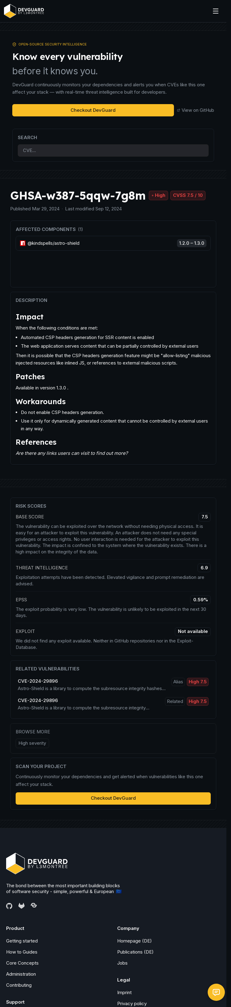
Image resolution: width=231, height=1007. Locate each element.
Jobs (122, 963)
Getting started (22, 941)
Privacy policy (132, 1003)
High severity (32, 743)
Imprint (124, 992)
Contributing (19, 985)
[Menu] (215, 11)
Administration (21, 974)
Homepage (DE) (134, 941)
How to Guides (21, 952)
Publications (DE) (135, 952)
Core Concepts (22, 963)
